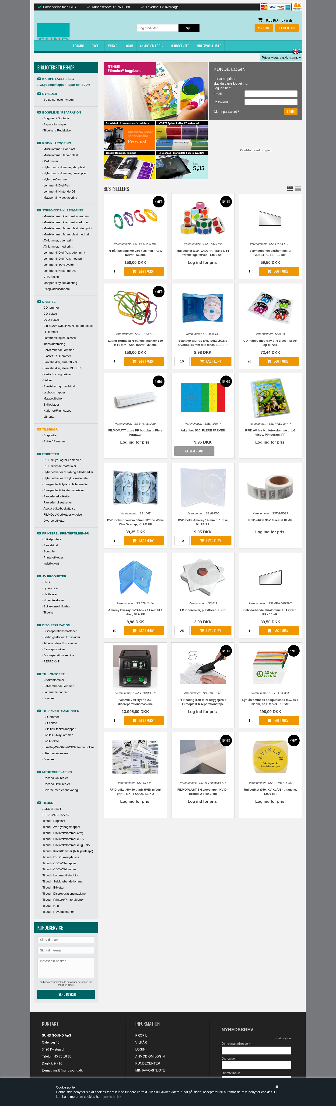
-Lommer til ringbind (55, 692)
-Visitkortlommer (53, 680)
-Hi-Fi (46, 582)
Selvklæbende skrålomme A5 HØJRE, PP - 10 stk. (270, 612)
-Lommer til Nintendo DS (59, 191)
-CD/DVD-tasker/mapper (59, 729)
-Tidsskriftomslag (53, 344)
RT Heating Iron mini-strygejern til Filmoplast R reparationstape (202, 702)
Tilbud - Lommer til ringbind (60, 875)
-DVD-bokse (50, 319)
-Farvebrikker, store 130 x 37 (61, 368)
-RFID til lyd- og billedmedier (61, 460)
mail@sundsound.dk (68, 1070)
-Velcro (47, 380)
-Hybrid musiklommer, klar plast (63, 167)
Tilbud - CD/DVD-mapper (59, 863)
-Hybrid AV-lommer (55, 179)
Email (218, 94)
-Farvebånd (50, 545)
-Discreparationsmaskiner (59, 631)
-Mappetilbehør (52, 398)
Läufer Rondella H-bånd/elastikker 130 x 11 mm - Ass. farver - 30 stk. (135, 343)
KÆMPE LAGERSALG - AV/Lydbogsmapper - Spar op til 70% (63, 81)
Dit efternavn (231, 1073)
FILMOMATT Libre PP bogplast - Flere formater (135, 432)
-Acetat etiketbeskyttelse (58, 508)
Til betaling (287, 27)
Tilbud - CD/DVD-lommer (59, 869)
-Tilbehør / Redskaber (57, 130)
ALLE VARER (51, 808)
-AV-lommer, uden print (57, 240)
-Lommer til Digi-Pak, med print (63, 258)
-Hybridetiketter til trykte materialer (65, 478)
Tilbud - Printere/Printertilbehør (63, 899)
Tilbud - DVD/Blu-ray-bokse (60, 857)
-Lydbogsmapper (53, 392)
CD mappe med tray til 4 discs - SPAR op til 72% (270, 343)
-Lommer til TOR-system (58, 264)
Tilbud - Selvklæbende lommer (63, 881)
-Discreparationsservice (58, 655)
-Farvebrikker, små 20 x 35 (60, 362)
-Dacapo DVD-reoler (56, 784)
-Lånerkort (49, 416)
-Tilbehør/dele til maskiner (59, 643)
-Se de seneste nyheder (58, 99)
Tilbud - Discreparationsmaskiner (64, 893)
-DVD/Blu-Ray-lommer (57, 735)
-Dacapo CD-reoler (55, 778)
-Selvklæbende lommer (58, 350)
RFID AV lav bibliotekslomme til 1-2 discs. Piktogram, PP (270, 432)
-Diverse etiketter (53, 520)
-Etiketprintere (51, 539)
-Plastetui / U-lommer (56, 356)
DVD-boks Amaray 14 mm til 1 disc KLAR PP (203, 522)
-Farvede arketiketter (56, 496)
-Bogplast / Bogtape (55, 118)
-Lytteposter (50, 588)
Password (221, 102)
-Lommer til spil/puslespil (59, 338)
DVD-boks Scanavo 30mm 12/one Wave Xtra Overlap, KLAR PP (135, 522)
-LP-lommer (50, 332)
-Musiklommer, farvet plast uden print (67, 228)
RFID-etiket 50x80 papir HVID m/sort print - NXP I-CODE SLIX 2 (135, 792)
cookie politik (111, 1097)
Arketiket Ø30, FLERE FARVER (203, 430)
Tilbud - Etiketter (53, 887)
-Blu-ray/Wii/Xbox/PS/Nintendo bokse (67, 325)
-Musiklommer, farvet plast (60, 155)
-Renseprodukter (53, 649)
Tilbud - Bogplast (53, 821)
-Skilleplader (50, 404)
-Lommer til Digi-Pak (56, 185)
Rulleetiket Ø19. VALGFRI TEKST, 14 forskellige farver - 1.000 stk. (203, 253)
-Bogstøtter (49, 435)
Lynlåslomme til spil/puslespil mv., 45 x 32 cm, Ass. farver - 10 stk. (270, 702)
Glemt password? (226, 112)
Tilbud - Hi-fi (50, 905)
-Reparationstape (54, 124)
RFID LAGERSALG (55, 815)
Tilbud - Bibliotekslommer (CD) (63, 839)
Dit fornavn (230, 1058)
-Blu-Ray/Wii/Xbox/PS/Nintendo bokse (68, 747)
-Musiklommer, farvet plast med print (66, 234)
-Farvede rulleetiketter (57, 502)
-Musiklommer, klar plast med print (65, 222)
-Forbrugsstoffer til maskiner (61, 637)
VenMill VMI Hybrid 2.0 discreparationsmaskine (135, 702)
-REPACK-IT (51, 661)
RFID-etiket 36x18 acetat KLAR (270, 520)
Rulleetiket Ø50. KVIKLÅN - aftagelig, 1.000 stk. (270, 792)
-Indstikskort (50, 563)
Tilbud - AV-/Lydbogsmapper (61, 827)
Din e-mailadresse (236, 1043)
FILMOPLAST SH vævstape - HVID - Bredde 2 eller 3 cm (202, 792)
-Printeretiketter (52, 557)
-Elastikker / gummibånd (58, 386)
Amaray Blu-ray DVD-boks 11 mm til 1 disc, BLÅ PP (135, 612)
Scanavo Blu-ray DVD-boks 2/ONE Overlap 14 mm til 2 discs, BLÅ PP (203, 343)
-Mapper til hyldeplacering (59, 197)
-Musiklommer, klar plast (58, 149)
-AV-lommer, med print (57, 246)
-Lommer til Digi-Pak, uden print (63, 252)
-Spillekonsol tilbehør (56, 606)
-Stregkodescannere (56, 289)
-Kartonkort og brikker (57, 374)
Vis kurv (264, 27)
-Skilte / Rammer (53, 441)
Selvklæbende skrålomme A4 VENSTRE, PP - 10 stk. (270, 253)
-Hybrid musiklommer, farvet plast (65, 173)
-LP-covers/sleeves (55, 753)
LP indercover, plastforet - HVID (203, 610)
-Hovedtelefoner (53, 600)
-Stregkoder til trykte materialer (63, 490)
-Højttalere (49, 594)
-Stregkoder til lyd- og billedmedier (65, 484)
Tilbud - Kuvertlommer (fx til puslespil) (67, 851)
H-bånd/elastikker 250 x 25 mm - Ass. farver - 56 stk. (135, 253)
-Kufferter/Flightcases (56, 410)
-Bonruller (49, 551)
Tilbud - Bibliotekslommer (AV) (62, 833)
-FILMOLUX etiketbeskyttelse (62, 514)
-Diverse (48, 698)
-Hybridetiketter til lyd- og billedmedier (67, 472)
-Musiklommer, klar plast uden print (66, 216)
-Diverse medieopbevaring (60, 790)
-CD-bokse (49, 313)
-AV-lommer (50, 161)
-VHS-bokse (50, 277)
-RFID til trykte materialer (59, 466)
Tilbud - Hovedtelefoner (58, 911)
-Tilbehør (48, 612)
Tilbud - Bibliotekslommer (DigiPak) (66, 845)
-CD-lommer (50, 307)
